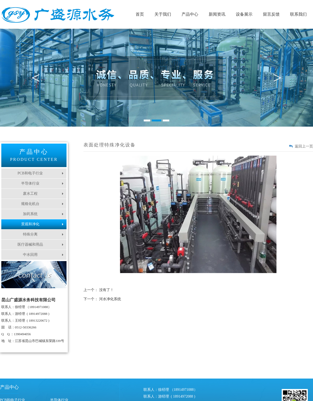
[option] (156, 78)
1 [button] (147, 120)
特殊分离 (43, 234)
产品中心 (190, 14)
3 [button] (166, 120)
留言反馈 (271, 14)
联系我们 (298, 14)
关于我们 (162, 14)
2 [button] (156, 120)
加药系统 (43, 214)
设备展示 (244, 14)
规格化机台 (42, 204)
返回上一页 (304, 146)
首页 (140, 14)
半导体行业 (42, 183)
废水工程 (43, 194)
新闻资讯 (217, 14)
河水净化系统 (110, 299)
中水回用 (43, 255)
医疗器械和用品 (40, 244)
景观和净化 (42, 224)
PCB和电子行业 (40, 173)
